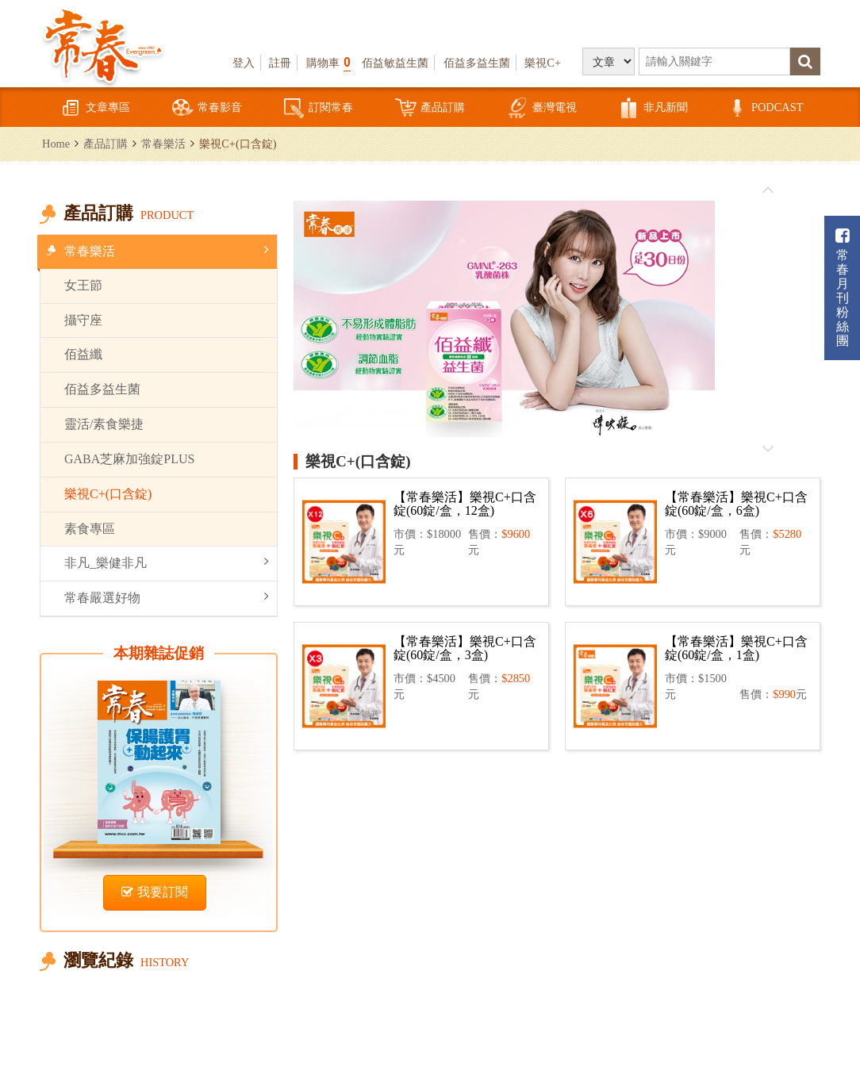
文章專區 (95, 108)
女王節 (83, 285)
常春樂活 (163, 143)
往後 (767, 448)
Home (56, 143)
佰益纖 (83, 354)
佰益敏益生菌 (395, 62)
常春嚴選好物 (166, 596)
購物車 (328, 62)
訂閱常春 (318, 108)
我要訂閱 (154, 892)
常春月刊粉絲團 (842, 287)
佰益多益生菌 (476, 62)
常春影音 (207, 108)
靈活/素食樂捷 (104, 424)
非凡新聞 (653, 108)
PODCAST (765, 108)
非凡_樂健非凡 (166, 562)
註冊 (280, 62)
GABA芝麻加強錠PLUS (129, 459)
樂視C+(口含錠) (108, 494)
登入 (243, 62)
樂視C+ (542, 62)
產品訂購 (430, 108)
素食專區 (89, 528)
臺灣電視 (542, 108)
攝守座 (83, 320)
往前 (767, 190)
